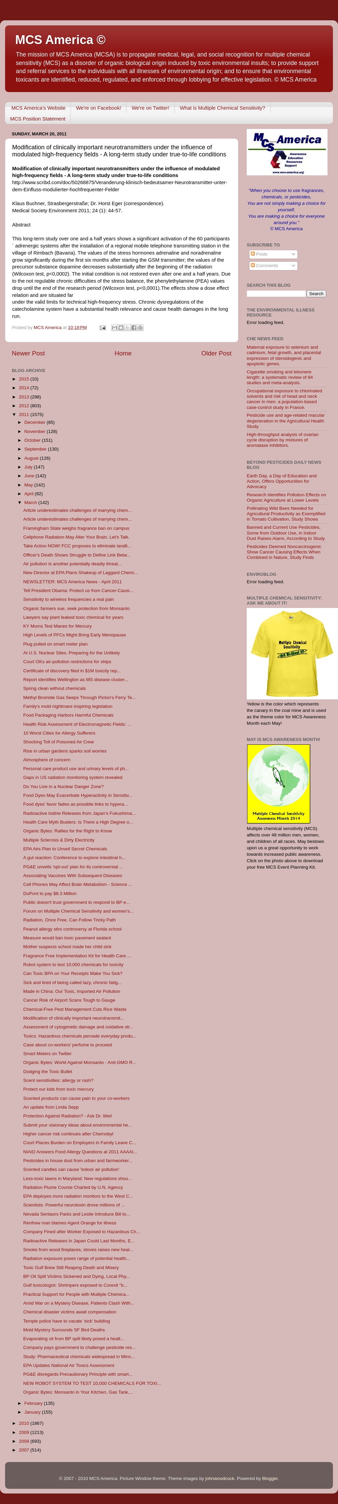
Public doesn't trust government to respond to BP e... (76, 902)
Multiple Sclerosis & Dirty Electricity (59, 840)
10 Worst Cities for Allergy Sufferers (59, 733)
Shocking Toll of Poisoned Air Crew (58, 741)
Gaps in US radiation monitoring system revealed (72, 777)
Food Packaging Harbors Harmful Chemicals (68, 715)
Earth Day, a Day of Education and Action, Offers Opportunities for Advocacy (282, 481)
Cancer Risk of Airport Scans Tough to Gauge (69, 1000)
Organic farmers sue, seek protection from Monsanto (76, 608)
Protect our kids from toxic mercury (58, 1089)
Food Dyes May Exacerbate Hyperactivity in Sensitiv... (77, 795)
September (36, 449)
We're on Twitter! (150, 108)
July (29, 467)
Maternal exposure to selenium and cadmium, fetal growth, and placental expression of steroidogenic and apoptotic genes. (284, 355)
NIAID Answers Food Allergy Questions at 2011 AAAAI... (80, 1151)
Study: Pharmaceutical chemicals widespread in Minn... (79, 1356)
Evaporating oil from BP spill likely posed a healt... (73, 1338)
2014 (24, 387)
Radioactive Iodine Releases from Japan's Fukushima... (79, 813)
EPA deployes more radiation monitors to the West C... (78, 1196)
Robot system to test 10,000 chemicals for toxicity (73, 964)
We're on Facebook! (98, 108)
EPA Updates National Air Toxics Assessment (69, 1365)
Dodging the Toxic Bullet (47, 1071)
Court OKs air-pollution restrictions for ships (67, 661)
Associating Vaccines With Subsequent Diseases (72, 875)
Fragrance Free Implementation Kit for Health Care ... (77, 955)
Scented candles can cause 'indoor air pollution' (71, 1169)
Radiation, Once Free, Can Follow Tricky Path (69, 919)
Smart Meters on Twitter (47, 1053)
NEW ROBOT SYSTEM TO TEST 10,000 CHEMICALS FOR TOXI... (92, 1383)
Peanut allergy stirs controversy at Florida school (72, 929)
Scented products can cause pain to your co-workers (76, 1098)
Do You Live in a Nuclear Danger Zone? (63, 786)
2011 (24, 414)
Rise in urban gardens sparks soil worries (65, 751)
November (35, 431)
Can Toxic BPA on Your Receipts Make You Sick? (73, 973)
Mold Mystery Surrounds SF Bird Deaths (64, 1329)
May (29, 484)
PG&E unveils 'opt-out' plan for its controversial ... (73, 866)
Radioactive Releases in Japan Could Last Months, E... (79, 1240)
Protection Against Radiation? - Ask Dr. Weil (67, 1115)
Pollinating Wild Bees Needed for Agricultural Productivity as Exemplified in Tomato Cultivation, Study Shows (286, 514)
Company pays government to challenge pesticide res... (79, 1347)
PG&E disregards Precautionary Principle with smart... (77, 1374)
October (33, 440)
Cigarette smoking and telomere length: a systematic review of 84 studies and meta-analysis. (280, 377)
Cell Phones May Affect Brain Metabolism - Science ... (77, 884)
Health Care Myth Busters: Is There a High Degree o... (78, 822)
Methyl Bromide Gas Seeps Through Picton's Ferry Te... (79, 697)
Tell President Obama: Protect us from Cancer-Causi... (78, 590)
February (34, 1403)
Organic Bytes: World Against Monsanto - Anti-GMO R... (79, 1062)
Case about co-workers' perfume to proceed (67, 1044)
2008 (24, 1441)
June (29, 475)
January (33, 1412)
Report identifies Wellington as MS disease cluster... (75, 679)
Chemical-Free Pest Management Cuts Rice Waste (75, 1009)
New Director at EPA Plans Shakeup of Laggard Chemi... (80, 572)
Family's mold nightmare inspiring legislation (68, 706)
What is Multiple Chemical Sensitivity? (222, 108)
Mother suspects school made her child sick (67, 946)
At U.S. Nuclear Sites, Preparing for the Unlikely (71, 652)
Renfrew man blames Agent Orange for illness (69, 1222)
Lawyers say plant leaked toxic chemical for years (73, 617)
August (32, 458)
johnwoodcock (220, 1478)
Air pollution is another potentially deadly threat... (72, 563)
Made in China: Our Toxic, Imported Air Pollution (71, 991)
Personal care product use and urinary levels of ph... (76, 768)
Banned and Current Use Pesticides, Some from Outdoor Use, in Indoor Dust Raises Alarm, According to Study (286, 533)
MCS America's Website (38, 108)
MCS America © (60, 40)
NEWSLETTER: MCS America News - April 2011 (72, 581)
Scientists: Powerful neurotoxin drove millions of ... (74, 1204)
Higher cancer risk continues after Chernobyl (68, 1133)
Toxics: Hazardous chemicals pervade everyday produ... (80, 1036)
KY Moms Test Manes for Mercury (57, 626)
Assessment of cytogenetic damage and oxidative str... (78, 1026)
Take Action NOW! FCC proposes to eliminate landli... (77, 545)
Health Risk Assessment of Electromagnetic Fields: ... (77, 724)
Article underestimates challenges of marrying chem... (77, 510)
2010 (24, 1423)
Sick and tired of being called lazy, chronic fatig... (72, 982)
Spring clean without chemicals (54, 688)
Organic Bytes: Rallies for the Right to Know (67, 830)
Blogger (270, 1478)
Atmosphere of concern (47, 759)
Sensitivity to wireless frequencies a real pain (68, 599)
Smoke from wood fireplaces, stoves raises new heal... (78, 1249)
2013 (24, 396)
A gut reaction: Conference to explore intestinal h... (74, 857)
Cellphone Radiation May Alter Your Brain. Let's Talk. (76, 537)
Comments (264, 265)
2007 (24, 1450)
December (35, 422)
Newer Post (28, 353)
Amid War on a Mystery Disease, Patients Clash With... (79, 1303)
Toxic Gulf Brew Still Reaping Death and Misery (71, 1267)
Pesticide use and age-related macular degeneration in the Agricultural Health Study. (285, 421)
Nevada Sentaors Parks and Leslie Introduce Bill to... (76, 1214)
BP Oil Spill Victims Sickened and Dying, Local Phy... (76, 1276)
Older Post (216, 353)
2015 (24, 379)
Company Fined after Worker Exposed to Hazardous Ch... (81, 1231)
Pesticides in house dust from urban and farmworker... (77, 1160)
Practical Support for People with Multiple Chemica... (76, 1294)
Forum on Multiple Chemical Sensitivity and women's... (78, 911)
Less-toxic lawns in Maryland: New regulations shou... (77, 1178)
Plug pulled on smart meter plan (55, 644)
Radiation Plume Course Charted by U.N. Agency (73, 1187)
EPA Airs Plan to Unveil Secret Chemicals (65, 848)
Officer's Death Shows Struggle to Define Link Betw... (77, 555)
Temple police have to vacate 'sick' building (66, 1321)
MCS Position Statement (37, 119)
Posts (259, 254)
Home (123, 353)
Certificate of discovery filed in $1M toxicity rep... (72, 670)
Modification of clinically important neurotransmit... (73, 1018)
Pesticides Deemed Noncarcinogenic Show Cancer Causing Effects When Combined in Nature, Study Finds (284, 552)
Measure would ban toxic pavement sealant (67, 937)
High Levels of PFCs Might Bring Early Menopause (74, 634)
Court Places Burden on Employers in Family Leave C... (79, 1142)
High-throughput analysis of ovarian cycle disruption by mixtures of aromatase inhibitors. (282, 440)
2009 (24, 1432)
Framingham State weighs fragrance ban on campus (76, 528)
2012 (24, 405)
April (29, 493)
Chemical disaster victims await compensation (69, 1311)
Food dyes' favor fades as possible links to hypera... (75, 804)
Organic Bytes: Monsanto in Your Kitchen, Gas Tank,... (78, 1392)
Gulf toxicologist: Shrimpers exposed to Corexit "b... (75, 1285)
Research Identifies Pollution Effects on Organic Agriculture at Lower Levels (286, 497)
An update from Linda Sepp (51, 1107)
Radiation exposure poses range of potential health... (76, 1258)
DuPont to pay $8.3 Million (50, 893)
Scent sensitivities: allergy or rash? (58, 1080)
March (31, 502)
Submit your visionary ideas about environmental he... (77, 1125)
